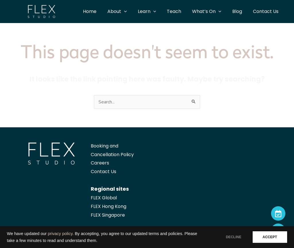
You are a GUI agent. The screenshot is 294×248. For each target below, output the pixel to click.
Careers (100, 163)
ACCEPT (270, 237)
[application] (133, 11)
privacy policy (60, 233)
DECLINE (233, 237)
